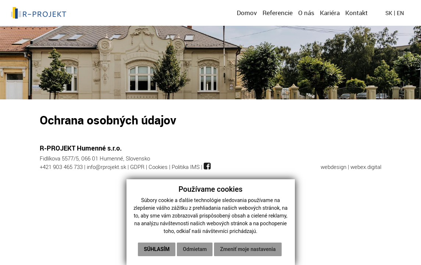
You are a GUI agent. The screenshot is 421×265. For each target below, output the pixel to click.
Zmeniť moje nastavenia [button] (247, 249)
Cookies (158, 166)
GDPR (137, 166)
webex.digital (365, 166)
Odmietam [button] (195, 249)
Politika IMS (186, 166)
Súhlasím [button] (157, 249)
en (400, 13)
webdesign (333, 166)
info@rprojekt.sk (106, 166)
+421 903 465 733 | (63, 166)
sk (388, 13)
